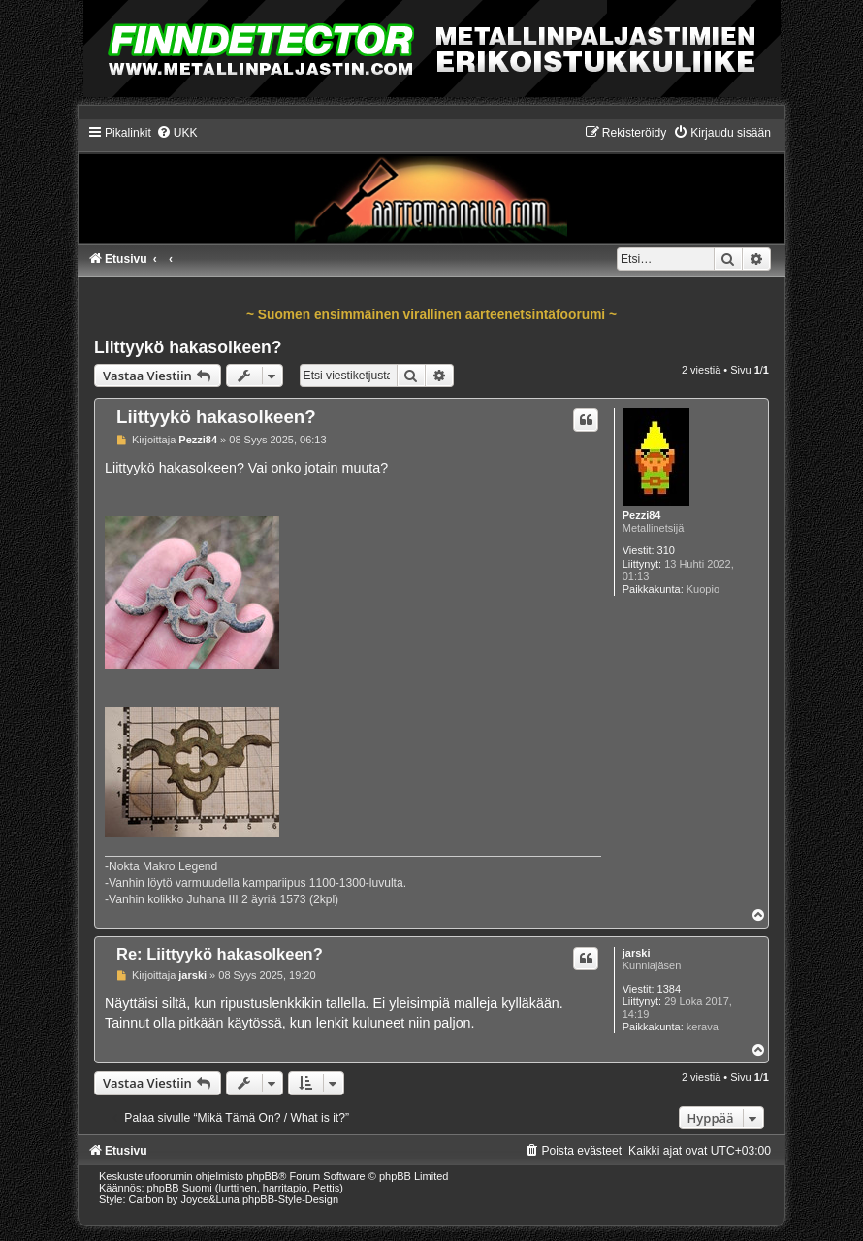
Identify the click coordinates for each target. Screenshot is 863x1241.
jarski (637, 953)
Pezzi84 (642, 515)
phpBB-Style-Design (290, 1199)
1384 (669, 989)
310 (666, 550)
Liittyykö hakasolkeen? (188, 347)
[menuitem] (177, 133)
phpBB (262, 1176)
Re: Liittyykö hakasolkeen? (219, 954)
